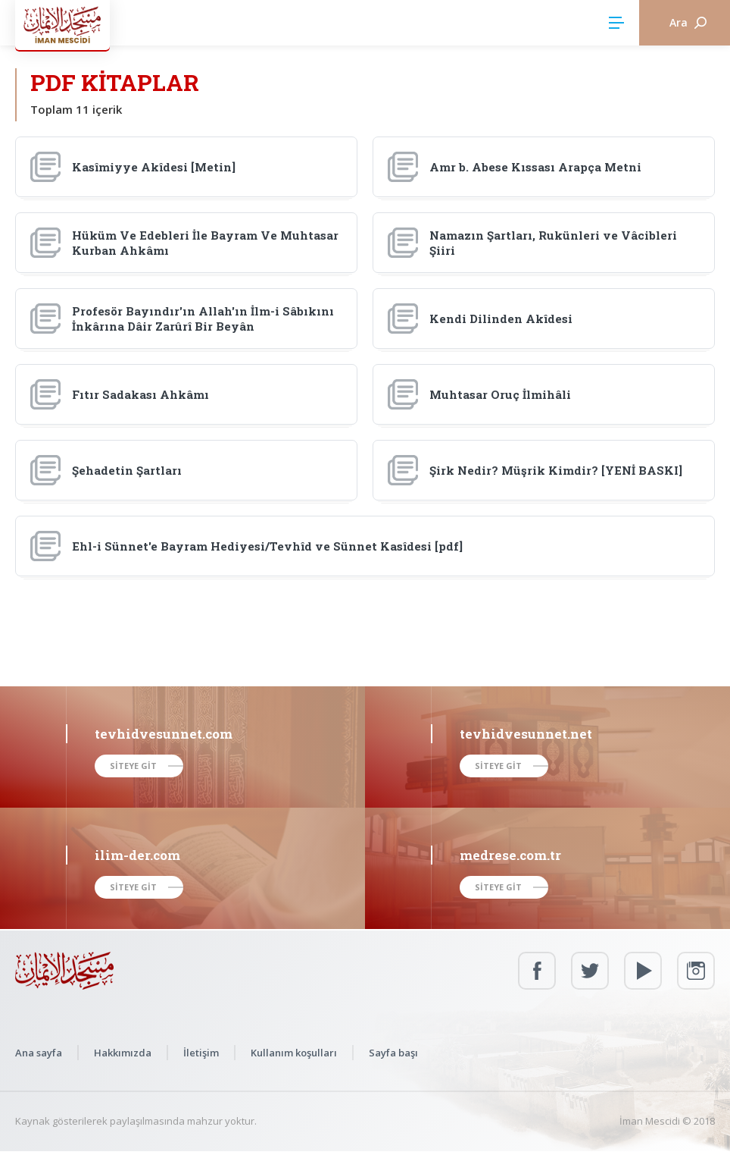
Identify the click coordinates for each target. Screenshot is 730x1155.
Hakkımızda (122, 1052)
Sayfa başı (393, 1052)
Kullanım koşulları (294, 1052)
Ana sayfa (38, 1052)
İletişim (201, 1052)
